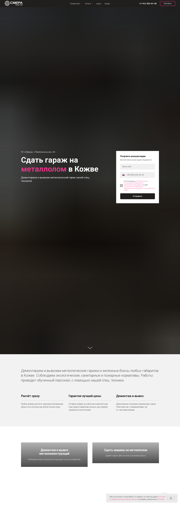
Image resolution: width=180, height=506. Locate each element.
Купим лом (10, 3)
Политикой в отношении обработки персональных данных (136, 183)
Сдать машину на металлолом (125, 463)
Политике (160, 499)
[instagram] (154, 3)
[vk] (149, 3)
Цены (34, 3)
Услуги (23, 3)
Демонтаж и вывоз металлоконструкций (54, 463)
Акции (43, 3)
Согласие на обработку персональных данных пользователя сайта (139, 188)
